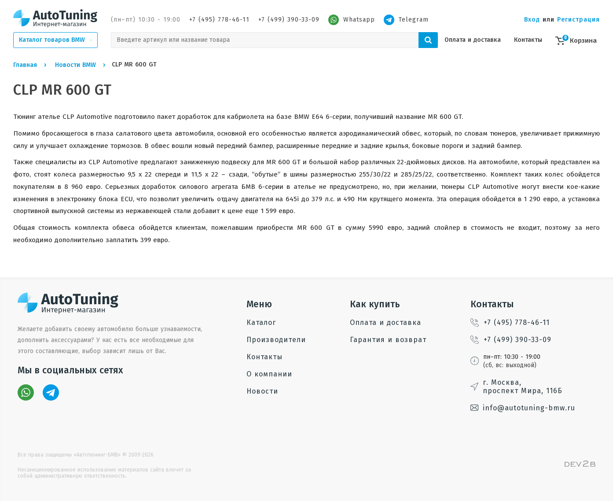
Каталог (261, 322)
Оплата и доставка (472, 40)
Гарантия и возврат (388, 339)
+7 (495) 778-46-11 (219, 19)
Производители (276, 339)
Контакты (528, 40)
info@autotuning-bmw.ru (522, 408)
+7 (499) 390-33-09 (288, 19)
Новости (262, 391)
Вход (532, 19)
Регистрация (578, 19)
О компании (269, 374)
